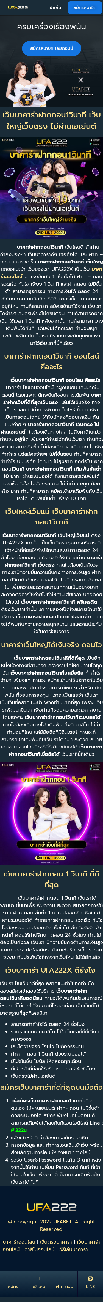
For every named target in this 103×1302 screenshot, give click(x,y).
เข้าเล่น (39, 1286)
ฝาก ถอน (64, 1286)
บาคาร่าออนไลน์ (19, 1242)
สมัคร (13, 1286)
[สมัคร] (13, 1278)
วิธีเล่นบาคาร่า (73, 1249)
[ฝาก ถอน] (64, 1278)
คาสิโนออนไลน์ (39, 1249)
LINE (90, 1286)
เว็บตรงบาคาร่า (56, 1242)
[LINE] (90, 1278)
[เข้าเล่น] (39, 1278)
